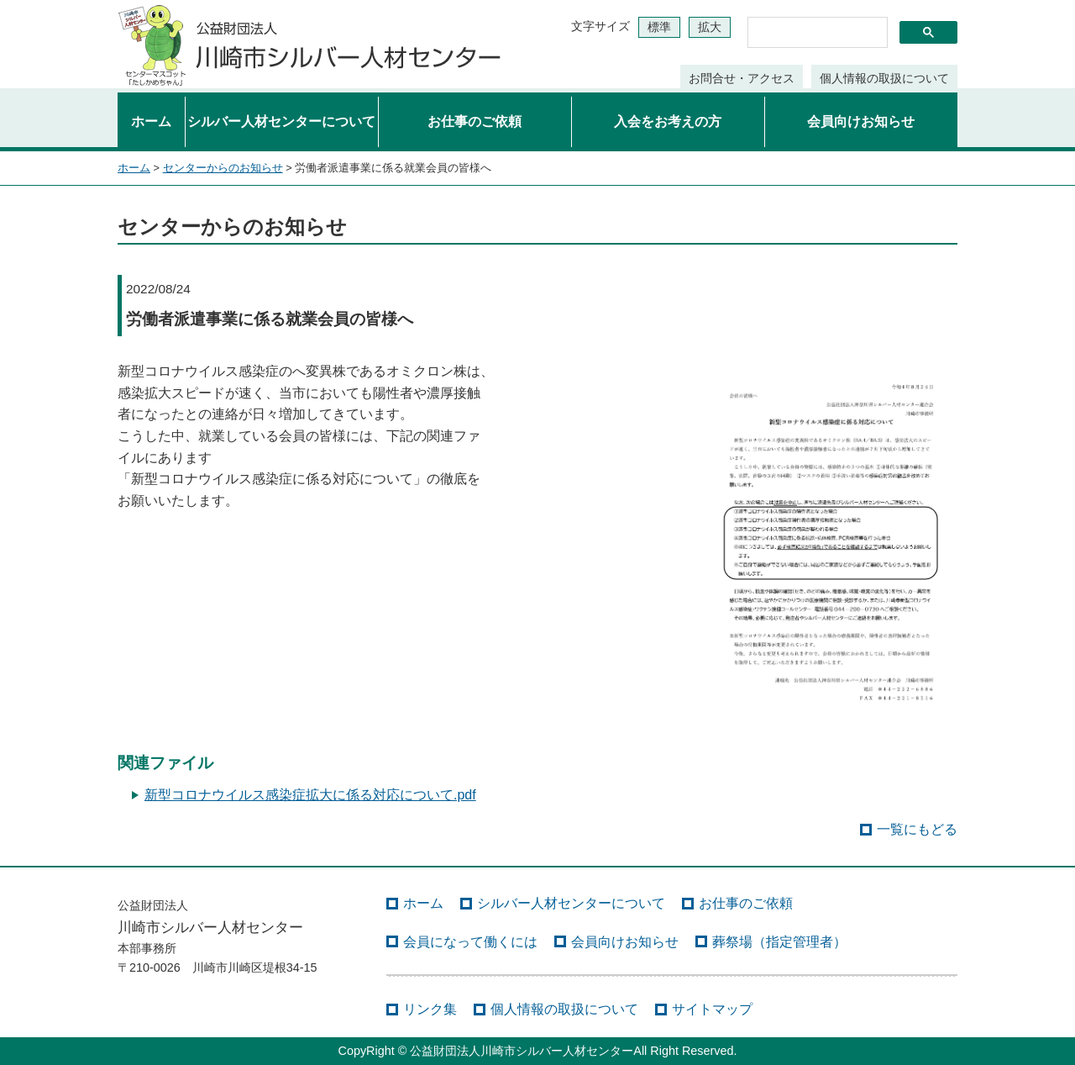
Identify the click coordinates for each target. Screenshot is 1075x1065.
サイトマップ (712, 1009)
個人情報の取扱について (884, 78)
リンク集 (430, 1009)
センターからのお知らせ (223, 167)
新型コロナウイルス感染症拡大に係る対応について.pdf (310, 795)
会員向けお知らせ (861, 121)
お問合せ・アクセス (741, 78)
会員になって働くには (470, 942)
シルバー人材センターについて (281, 121)
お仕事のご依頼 (474, 121)
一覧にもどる (917, 829)
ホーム (151, 121)
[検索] (816, 32)
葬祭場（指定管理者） (779, 942)
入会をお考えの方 (667, 121)
